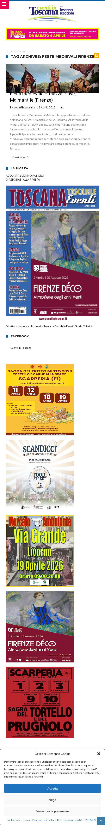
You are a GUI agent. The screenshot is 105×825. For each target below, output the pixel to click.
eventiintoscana (24, 107)
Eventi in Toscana (21, 347)
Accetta (52, 788)
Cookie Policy (14, 819)
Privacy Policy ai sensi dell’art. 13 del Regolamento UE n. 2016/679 (60, 819)
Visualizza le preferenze (52, 811)
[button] (99, 754)
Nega (52, 800)
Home (9, 51)
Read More (21, 157)
